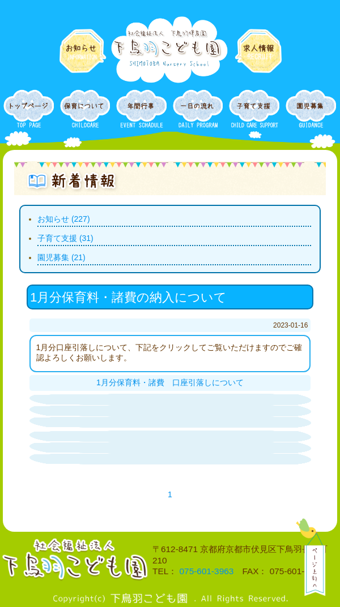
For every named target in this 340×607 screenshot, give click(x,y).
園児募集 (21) (61, 257)
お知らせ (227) (63, 218)
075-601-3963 (207, 571)
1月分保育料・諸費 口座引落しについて (170, 382)
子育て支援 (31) (65, 238)
